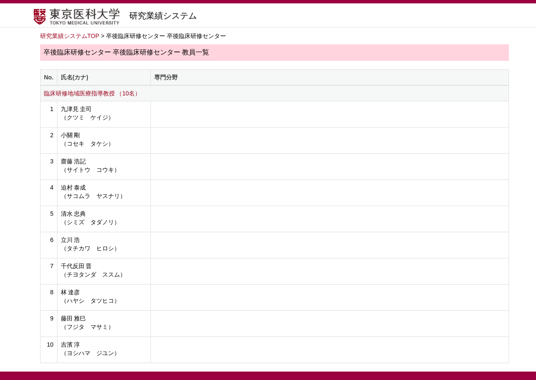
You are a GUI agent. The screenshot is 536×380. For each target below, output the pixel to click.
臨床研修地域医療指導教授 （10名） (92, 93)
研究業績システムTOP (70, 36)
